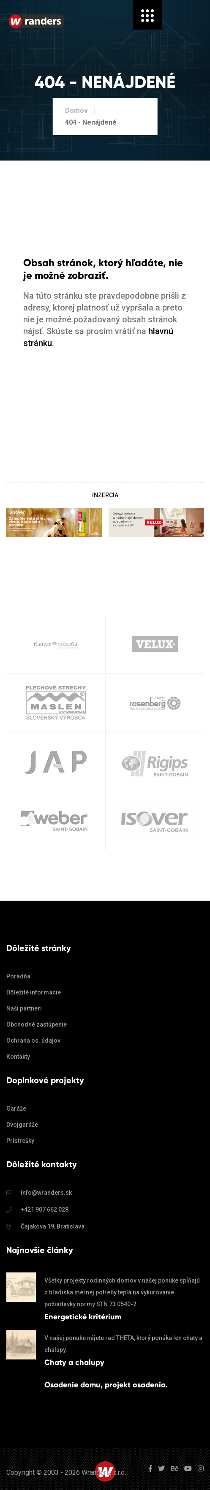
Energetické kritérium (82, 1316)
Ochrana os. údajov (33, 1040)
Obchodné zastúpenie (36, 1024)
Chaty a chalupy (74, 1362)
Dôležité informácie (33, 992)
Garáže (16, 1108)
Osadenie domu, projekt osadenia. (106, 1384)
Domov (76, 110)
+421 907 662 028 (44, 1209)
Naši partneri (24, 1008)
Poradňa (18, 976)
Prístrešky (20, 1140)
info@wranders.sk (46, 1192)
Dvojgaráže (22, 1124)
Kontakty (18, 1056)
